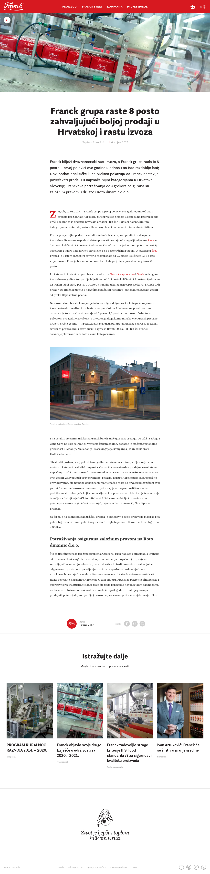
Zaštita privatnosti (75, 867)
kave (151, 240)
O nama (134, 867)
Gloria (141, 274)
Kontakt (61, 867)
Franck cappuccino (122, 274)
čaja (154, 250)
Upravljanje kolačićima (96, 867)
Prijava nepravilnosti (118, 867)
